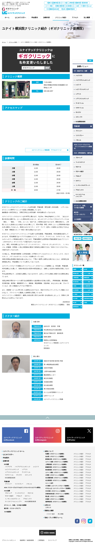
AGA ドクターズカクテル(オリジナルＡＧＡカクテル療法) (22, 487)
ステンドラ (79, 117)
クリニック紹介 (13, 42)
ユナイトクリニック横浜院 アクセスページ (46, 150)
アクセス (88, 454)
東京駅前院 (59, 6)
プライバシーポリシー (9, 540)
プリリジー (79, 131)
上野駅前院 (88, 3)
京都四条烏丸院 (49, 12)
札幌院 (49, 3)
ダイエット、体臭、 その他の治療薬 (80, 207)
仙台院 (59, 3)
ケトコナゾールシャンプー (13, 501)
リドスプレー (80, 135)
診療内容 (6, 461)
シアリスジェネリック (82, 99)
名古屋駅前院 (88, 6)
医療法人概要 (49, 510)
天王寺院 (88, 9)
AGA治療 (7, 490)
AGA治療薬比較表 (81, 201)
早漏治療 (77, 126)
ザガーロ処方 (80, 172)
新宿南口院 (69, 3)
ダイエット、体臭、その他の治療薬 (15, 505)
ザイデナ (78, 112)
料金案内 (6, 458)
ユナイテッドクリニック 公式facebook (13, 439)
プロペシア (79, 158)
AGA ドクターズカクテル (82, 147)
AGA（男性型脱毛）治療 (82, 153)
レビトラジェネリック (82, 89)
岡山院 (59, 12)
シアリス (78, 94)
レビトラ (78, 85)
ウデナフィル (80, 108)
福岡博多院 (78, 12)
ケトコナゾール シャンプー (80, 196)
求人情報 (60, 514)
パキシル (78, 140)
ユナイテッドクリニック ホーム (13, 451)
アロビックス (80, 190)
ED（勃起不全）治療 (80, 71)
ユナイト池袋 (78, 3)
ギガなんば (78, 9)
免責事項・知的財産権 (27, 540)
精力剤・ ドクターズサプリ (79, 214)
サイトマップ (52, 540)
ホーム (4, 42)
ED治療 (6, 464)
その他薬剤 (7, 511)
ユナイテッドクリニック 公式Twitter (76, 439)
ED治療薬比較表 (80, 122)
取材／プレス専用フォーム (53, 517)
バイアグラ (79, 75)
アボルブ (78, 176)
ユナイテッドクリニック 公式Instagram (44, 439)
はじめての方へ (8, 454)
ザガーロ (78, 167)
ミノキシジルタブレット (83, 185)
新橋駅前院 (49, 6)
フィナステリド (80, 162)
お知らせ (48, 507)
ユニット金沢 (58, 9)
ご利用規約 (40, 540)
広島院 (68, 12)
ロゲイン (78, 181)
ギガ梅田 (68, 9)
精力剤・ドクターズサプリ (12, 508)
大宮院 (78, 6)
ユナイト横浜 (68, 6)
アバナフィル (80, 103)
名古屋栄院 (49, 9)
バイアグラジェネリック (83, 80)
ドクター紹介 (50, 514)
